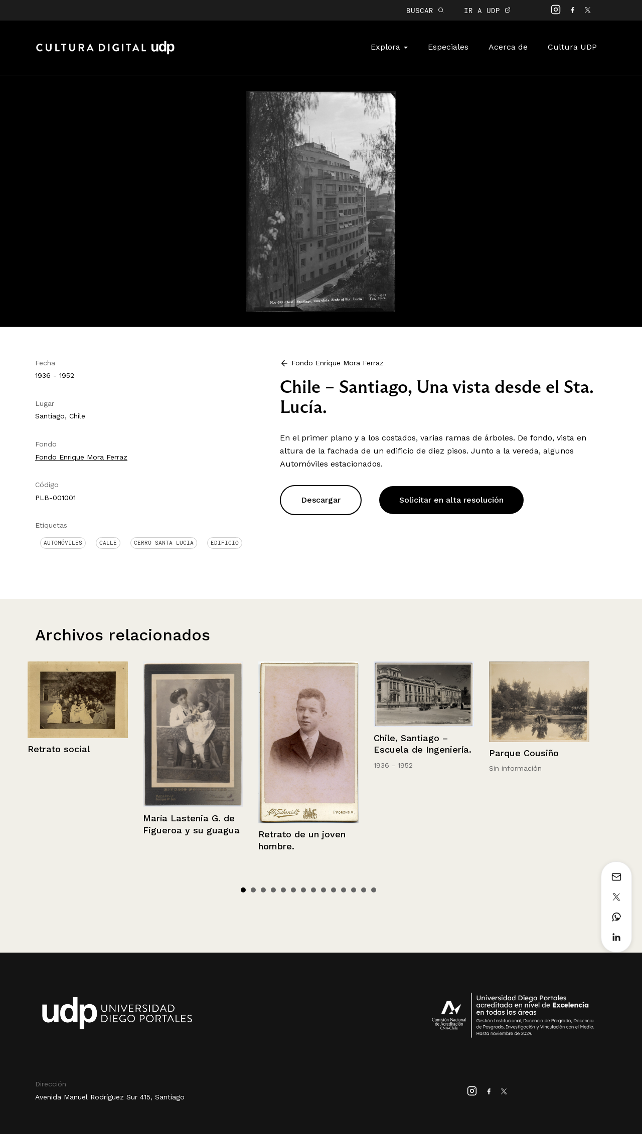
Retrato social (59, 749)
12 (353, 889)
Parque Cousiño (524, 753)
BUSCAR (425, 10)
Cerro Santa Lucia (164, 542)
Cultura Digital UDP (105, 53)
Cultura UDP (572, 47)
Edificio (225, 542)
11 (343, 889)
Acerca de (508, 47)
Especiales (448, 47)
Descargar (321, 500)
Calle (108, 542)
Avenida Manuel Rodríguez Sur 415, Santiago (110, 1097)
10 (333, 889)
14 (373, 889)
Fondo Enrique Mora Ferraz (81, 457)
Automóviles (63, 542)
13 (363, 889)
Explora (389, 47)
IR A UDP (487, 10)
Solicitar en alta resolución (451, 500)
